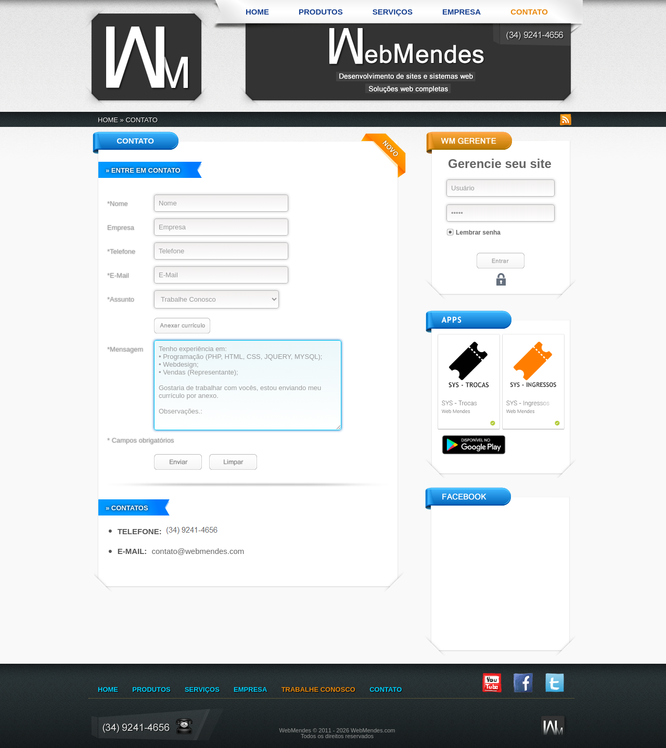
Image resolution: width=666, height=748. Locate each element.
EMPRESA (461, 11)
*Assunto (120, 299)
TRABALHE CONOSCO (318, 689)
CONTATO (529, 11)
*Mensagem (125, 349)
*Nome (117, 203)
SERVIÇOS (393, 11)
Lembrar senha (478, 232)
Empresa (120, 227)
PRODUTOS (321, 11)
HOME (257, 11)
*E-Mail (118, 275)
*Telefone (121, 251)
